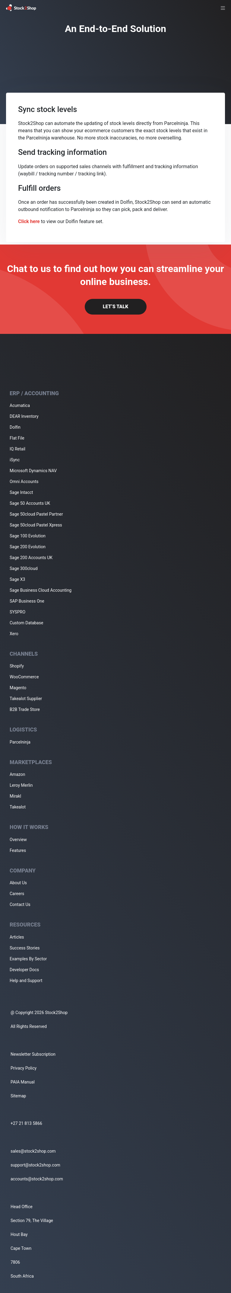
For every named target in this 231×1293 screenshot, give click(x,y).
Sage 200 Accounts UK (31, 557)
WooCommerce (24, 676)
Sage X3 (17, 579)
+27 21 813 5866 (26, 1123)
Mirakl (15, 796)
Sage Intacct (21, 492)
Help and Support (26, 980)
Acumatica (20, 405)
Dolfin (15, 427)
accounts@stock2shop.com (37, 1178)
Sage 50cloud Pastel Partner (36, 514)
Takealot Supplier (26, 698)
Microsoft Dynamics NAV (33, 470)
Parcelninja (20, 742)
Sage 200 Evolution (28, 546)
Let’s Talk (115, 306)
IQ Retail (17, 448)
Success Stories (25, 948)
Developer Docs (24, 969)
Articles (17, 937)
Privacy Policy (23, 1068)
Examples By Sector (28, 958)
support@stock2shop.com (35, 1165)
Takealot (18, 807)
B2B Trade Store (25, 709)
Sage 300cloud (24, 568)
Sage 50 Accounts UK (30, 503)
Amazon (17, 774)
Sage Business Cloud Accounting (40, 590)
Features (18, 850)
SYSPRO (17, 612)
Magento (18, 687)
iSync (15, 459)
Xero (14, 633)
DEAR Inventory (24, 416)
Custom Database (26, 622)
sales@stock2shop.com (33, 1151)
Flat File (17, 438)
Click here (29, 221)
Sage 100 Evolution (28, 535)
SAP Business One (27, 601)
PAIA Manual (23, 1082)
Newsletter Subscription (33, 1054)
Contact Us (20, 904)
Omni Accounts (24, 481)
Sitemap (18, 1095)
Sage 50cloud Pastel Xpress (36, 525)
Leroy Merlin (21, 785)
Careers (17, 893)
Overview (18, 839)
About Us (18, 882)
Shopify (17, 666)
